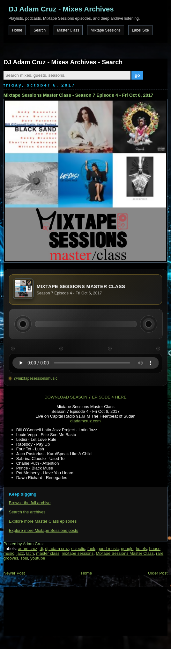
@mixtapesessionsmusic (35, 378)
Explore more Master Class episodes (43, 521)
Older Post (157, 573)
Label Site (140, 30)
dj (41, 548)
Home (17, 30)
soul (24, 558)
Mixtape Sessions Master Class (125, 553)
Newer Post (14, 573)
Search (39, 30)
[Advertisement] (35, 610)
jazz (20, 553)
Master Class (68, 30)
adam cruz (27, 548)
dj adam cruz (57, 548)
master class (47, 553)
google (127, 548)
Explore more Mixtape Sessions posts (43, 530)
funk (91, 548)
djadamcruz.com (85, 421)
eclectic (78, 548)
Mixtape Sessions (106, 30)
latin (30, 553)
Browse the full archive (30, 502)
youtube (37, 558)
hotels (141, 548)
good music (108, 548)
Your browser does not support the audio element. (85, 363)
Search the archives (27, 512)
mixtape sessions (78, 553)
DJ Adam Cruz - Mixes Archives (61, 9)
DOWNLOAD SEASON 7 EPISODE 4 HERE (85, 397)
